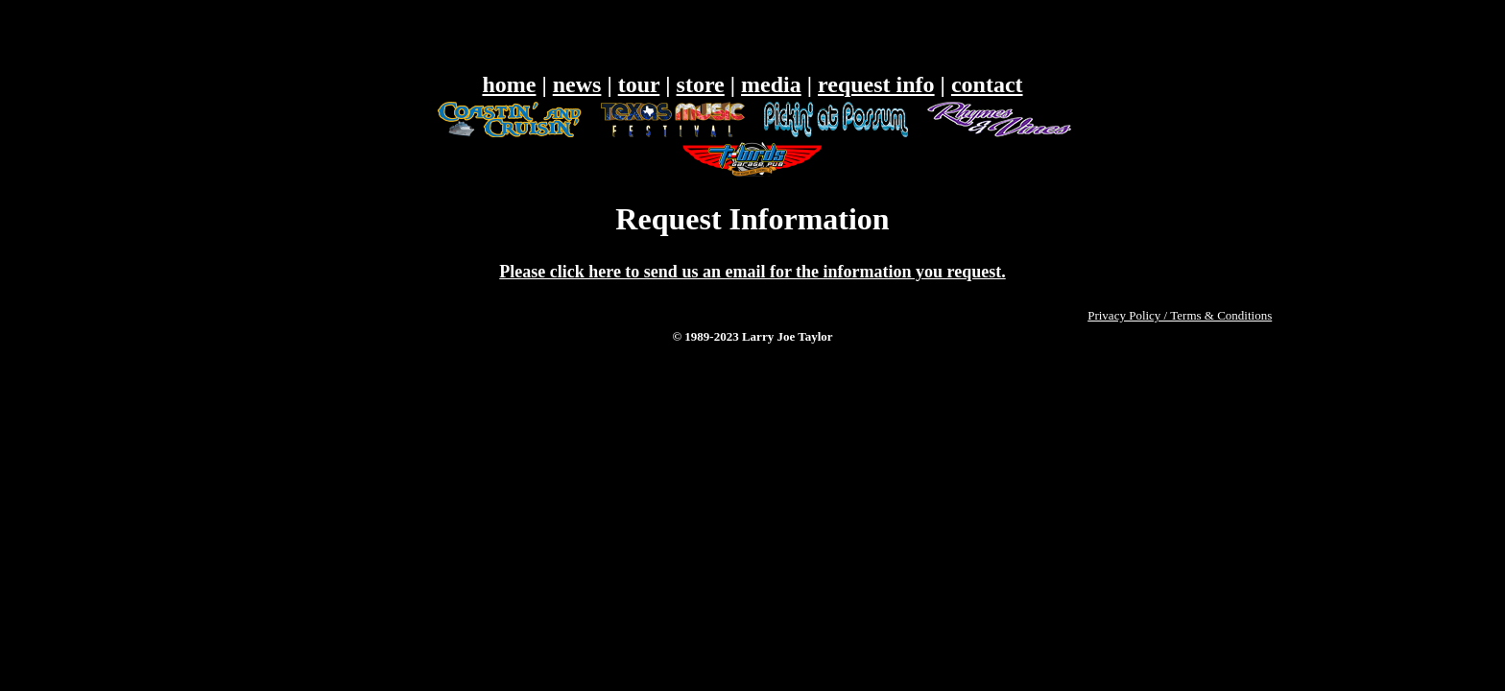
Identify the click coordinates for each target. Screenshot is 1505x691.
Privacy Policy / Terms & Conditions (1179, 315)
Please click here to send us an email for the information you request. (752, 271)
